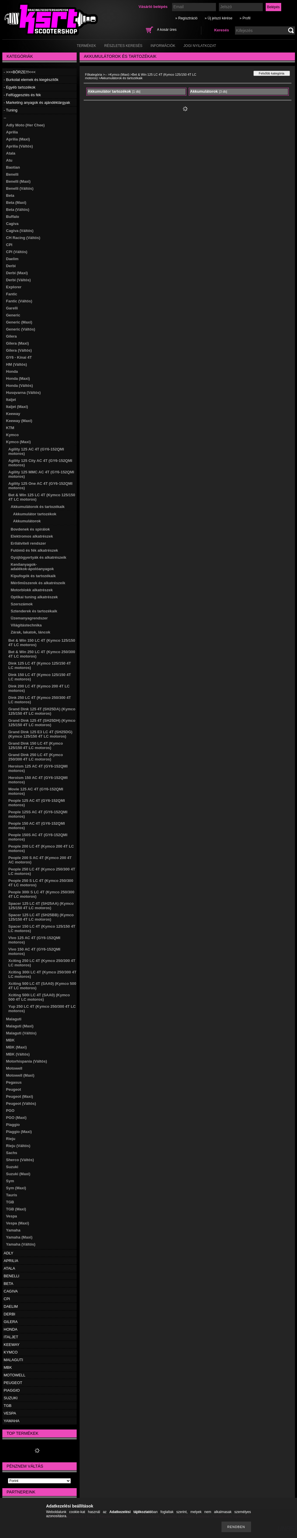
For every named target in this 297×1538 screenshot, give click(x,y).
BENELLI (11, 1276)
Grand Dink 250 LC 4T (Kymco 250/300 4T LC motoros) (35, 757)
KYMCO (11, 1352)
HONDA (11, 1329)
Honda (12, 371)
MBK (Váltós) (18, 1054)
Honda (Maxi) (18, 378)
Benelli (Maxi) (18, 181)
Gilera (11, 336)
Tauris (11, 1195)
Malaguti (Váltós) (21, 1033)
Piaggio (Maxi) (19, 1131)
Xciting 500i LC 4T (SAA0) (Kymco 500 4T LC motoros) (39, 997)
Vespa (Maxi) (17, 1223)
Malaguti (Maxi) (20, 1026)
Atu (9, 160)
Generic (13, 315)
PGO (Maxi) (16, 1117)
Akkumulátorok (27, 521)
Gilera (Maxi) (17, 343)
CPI (9, 245)
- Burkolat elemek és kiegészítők (31, 79)
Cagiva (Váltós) (20, 230)
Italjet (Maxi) (17, 406)
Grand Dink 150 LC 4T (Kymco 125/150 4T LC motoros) (35, 745)
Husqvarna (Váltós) (23, 392)
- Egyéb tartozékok (19, 87)
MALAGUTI (13, 1360)
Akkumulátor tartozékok (34, 514)
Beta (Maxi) (16, 202)
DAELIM (11, 1306)
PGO (10, 1110)
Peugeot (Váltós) (21, 1103)
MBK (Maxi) (16, 1047)
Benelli (12, 174)
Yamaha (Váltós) (20, 1244)
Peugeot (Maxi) (19, 1096)
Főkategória (93, 74)
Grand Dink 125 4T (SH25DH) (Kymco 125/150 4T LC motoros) (41, 722)
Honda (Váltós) (19, 385)
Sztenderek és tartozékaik (34, 611)
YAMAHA (12, 1421)
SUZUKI (11, 1398)
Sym (10, 1181)
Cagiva (12, 223)
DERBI (10, 1314)
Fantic (11, 294)
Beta (10, 195)
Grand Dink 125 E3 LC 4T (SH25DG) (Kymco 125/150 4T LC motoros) (40, 734)
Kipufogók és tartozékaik (33, 576)
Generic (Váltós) (20, 329)
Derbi (11, 266)
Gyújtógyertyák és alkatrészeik (38, 557)
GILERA (11, 1322)
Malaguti (14, 1019)
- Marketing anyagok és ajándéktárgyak (37, 102)
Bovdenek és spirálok (30, 529)
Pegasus (14, 1082)
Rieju (11, 1138)
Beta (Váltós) (17, 209)
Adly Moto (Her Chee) (25, 125)
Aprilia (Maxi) (18, 139)
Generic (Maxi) (19, 322)
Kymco (12, 435)
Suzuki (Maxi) (18, 1174)
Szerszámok (22, 604)
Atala (11, 153)
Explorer (14, 287)
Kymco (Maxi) (18, 442)
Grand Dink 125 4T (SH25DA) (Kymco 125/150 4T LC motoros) (41, 711)
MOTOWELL (14, 1375)
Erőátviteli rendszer (28, 543)
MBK (10, 1040)
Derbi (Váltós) (18, 280)
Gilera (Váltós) (19, 350)
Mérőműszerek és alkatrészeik (38, 583)
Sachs (11, 1153)
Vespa (11, 1216)
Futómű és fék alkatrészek (34, 550)
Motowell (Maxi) (20, 1075)
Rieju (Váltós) (18, 1146)
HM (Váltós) (16, 364)
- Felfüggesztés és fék (22, 95)
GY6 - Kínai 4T (19, 357)
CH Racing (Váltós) (23, 238)
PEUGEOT (13, 1383)
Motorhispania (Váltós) (26, 1061)
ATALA (9, 1268)
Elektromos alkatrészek (32, 536)
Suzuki (12, 1167)
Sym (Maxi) (16, 1188)
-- (5, 118)
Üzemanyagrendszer (29, 618)
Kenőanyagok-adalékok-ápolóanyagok (32, 566)
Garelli (12, 308)
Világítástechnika (26, 625)
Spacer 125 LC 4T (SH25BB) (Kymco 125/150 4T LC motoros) (41, 917)
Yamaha (13, 1230)
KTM (10, 428)
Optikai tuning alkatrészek (34, 597)
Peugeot (13, 1089)
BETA (8, 1283)
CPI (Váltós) (17, 252)
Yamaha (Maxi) (19, 1237)
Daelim (12, 259)
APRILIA (11, 1260)
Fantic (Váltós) (19, 301)
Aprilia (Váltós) (19, 146)
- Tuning (11, 110)
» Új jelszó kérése (218, 18)
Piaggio (13, 1124)
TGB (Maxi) (16, 1209)
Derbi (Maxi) (17, 273)
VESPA (10, 1413)
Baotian (13, 167)
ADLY (8, 1253)
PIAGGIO (12, 1390)
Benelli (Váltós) (20, 188)
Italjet (11, 399)
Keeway (13, 413)
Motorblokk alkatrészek (32, 590)
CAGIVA (11, 1291)
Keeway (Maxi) (19, 421)
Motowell (14, 1068)
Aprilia (12, 132)
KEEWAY (12, 1344)
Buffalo (12, 216)
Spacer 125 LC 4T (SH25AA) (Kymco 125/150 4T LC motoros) (41, 905)
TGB (10, 1202)
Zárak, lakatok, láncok (30, 632)
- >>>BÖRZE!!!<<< (20, 72)
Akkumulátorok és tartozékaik (38, 506)
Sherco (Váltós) (20, 1160)
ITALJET (11, 1337)
